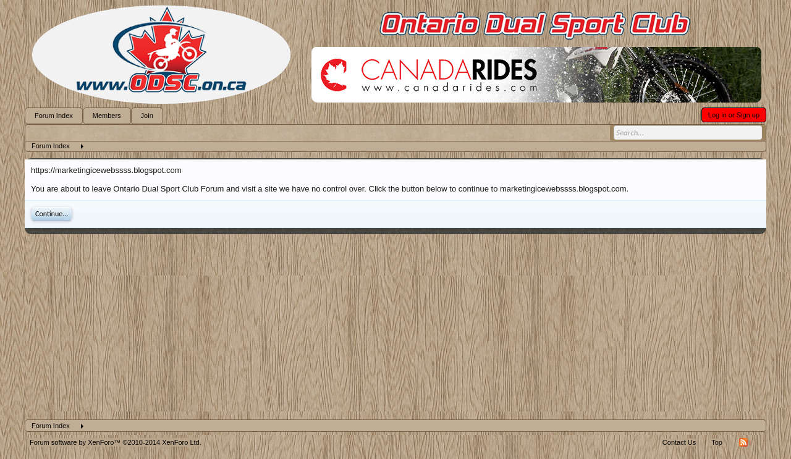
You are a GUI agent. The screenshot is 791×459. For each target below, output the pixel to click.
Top (716, 442)
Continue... (51, 213)
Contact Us (679, 442)
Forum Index (54, 115)
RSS (743, 442)
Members (107, 115)
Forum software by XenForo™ (115, 442)
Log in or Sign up (733, 115)
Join (147, 115)
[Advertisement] (395, 326)
